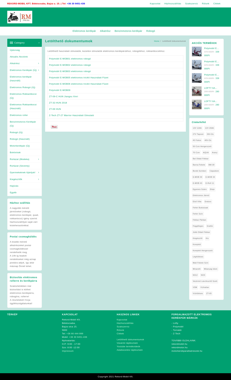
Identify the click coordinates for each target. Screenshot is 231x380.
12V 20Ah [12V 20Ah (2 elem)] (209, 128)
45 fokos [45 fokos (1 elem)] (197, 140)
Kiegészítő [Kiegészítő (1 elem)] (197, 238)
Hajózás (14, 186)
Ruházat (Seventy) (20, 166)
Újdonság (15, 50)
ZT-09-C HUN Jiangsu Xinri (63, 96)
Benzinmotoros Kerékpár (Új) (23, 124)
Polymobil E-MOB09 (59, 90)
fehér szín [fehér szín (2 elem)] (198, 214)
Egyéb (13, 192)
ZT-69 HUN (55, 109)
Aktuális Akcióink (19, 56)
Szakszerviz (123, 326)
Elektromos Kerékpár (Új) (23, 70)
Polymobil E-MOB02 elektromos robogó (70, 65)
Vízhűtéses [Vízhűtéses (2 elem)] (198, 293)
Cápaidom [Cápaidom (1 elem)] (214, 171)
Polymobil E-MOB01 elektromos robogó (70, 58)
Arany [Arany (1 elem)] (214, 152)
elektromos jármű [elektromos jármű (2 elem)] (201, 195)
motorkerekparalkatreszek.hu (186, 351)
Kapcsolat (122, 319)
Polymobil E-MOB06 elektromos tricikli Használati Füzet (78, 84)
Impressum (68, 351)
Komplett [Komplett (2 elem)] (197, 244)
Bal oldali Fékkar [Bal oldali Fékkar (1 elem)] (201, 159)
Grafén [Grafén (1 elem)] (210, 226)
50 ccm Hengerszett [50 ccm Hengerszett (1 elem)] (202, 146)
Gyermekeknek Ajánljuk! (23, 172)
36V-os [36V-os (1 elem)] (210, 134)
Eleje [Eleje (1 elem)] (212, 189)
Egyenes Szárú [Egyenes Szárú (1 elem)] (200, 189)
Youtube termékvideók (128, 346)
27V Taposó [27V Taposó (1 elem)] (198, 134)
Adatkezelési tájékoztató (130, 350)
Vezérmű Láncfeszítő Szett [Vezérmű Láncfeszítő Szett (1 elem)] (205, 281)
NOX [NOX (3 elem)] (203, 275)
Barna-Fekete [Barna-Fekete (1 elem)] (199, 165)
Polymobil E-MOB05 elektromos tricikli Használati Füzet (78, 77)
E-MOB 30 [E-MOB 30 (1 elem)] (197, 177)
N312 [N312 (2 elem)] (195, 275)
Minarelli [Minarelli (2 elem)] (197, 269)
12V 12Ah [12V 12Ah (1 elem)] (197, 128)
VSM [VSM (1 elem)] (195, 287)
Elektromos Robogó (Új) (22, 87)
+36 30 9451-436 (76, 3)
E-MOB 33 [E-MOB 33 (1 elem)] (210, 177)
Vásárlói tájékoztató (127, 343)
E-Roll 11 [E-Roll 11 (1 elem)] (210, 183)
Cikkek (120, 333)
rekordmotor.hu (179, 347)
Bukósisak (15, 152)
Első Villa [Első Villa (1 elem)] (197, 202)
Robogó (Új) (16, 132)
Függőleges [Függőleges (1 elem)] (198, 226)
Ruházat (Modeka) (19, 159)
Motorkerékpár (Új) (20, 146)
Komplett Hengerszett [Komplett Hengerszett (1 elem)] (203, 251)
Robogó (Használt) (20, 139)
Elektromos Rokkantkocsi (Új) (23, 96)
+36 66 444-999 (74, 333)
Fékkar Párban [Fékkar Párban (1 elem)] (199, 220)
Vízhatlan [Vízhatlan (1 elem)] (204, 287)
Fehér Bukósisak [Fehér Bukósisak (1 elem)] (200, 208)
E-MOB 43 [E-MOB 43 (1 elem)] (197, 183)
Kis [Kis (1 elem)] (207, 238)
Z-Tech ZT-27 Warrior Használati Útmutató (71, 115)
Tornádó (177, 330)
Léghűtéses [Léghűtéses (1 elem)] (198, 257)
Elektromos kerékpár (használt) (21, 79)
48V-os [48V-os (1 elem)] (208, 140)
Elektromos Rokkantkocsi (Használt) (23, 106)
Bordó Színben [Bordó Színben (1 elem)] (199, 171)
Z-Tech (176, 333)
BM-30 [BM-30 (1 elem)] (211, 165)
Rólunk (120, 330)
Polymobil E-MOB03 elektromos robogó (70, 71)
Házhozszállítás (125, 323)
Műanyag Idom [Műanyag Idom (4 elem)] (210, 269)
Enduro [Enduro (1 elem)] (208, 202)
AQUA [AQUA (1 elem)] (206, 152)
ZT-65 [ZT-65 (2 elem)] (209, 293)
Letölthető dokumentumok (130, 339)
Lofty (175, 323)
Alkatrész (15, 63)
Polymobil (178, 326)
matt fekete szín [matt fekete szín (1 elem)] (200, 263)
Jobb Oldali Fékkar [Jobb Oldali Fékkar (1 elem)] (201, 232)
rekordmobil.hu (179, 344)
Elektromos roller (19, 115)
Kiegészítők (16, 179)
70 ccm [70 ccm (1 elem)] (196, 152)
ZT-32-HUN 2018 (58, 102)
